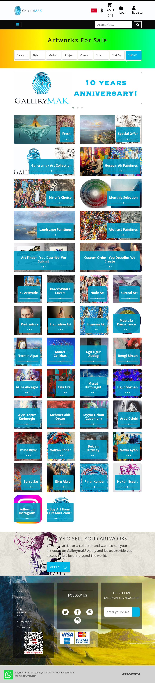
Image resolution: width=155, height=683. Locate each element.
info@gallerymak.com (25, 675)
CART (111, 10)
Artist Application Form (22, 612)
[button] (73, 107)
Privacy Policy (24, 621)
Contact (21, 597)
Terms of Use (24, 627)
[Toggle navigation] (18, 24)
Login (123, 10)
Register (138, 10)
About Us (21, 591)
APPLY (58, 567)
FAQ (19, 603)
